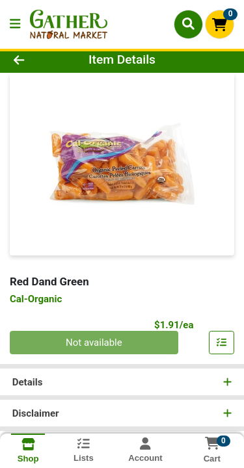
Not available (94, 342)
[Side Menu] (15, 24)
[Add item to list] (222, 342)
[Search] (188, 24)
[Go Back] (38, 60)
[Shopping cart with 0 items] (219, 24)
